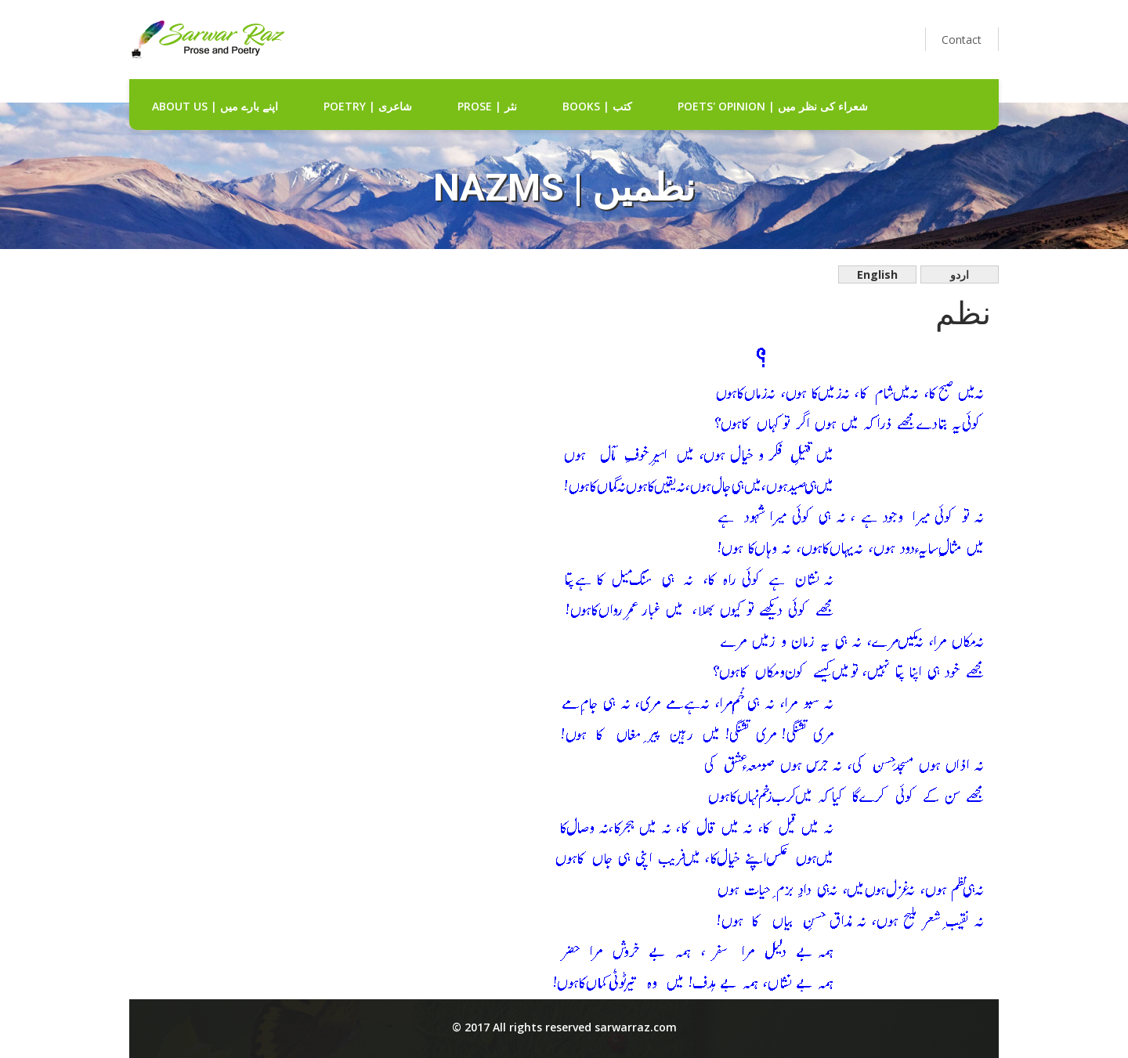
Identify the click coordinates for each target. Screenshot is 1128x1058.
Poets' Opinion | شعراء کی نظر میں (773, 106)
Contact (962, 39)
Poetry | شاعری (368, 106)
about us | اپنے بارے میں (215, 106)
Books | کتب (597, 106)
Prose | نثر (487, 106)
